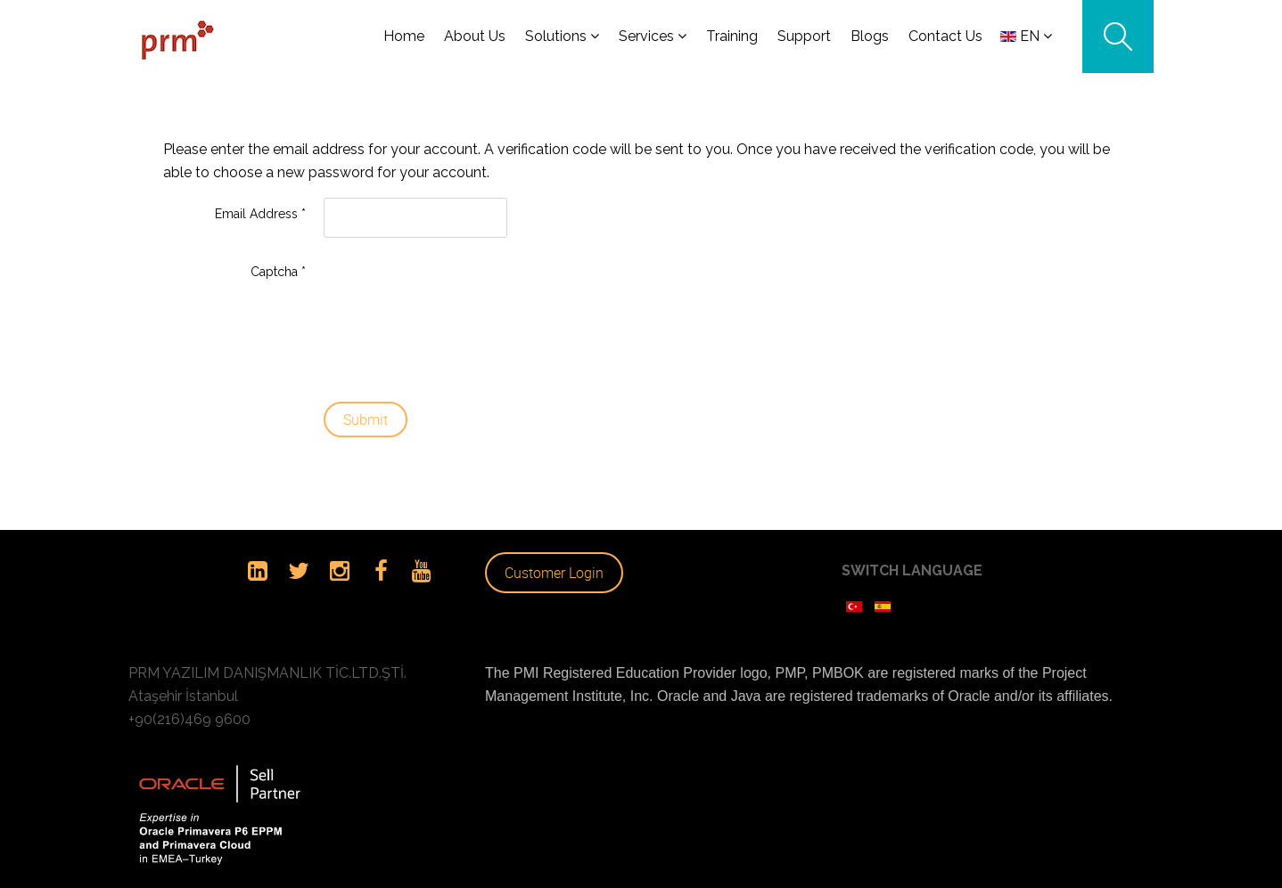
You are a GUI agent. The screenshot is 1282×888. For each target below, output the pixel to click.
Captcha (278, 264)
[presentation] (397, 312)
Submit (365, 411)
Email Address (260, 206)
